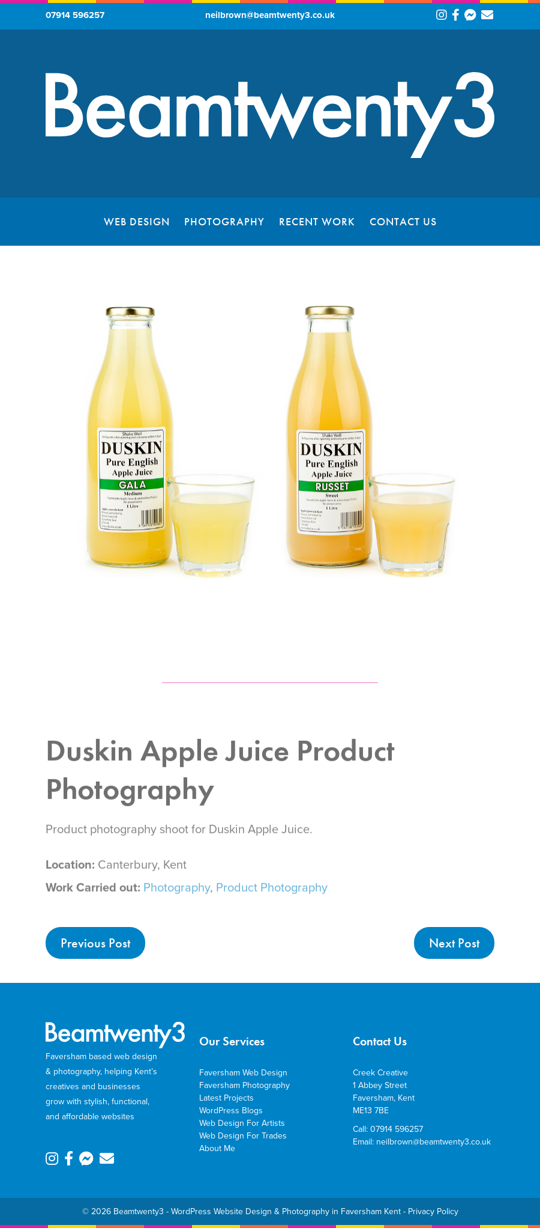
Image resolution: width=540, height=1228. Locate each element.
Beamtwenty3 (138, 1211)
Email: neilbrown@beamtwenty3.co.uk (422, 1141)
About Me (217, 1148)
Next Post (454, 943)
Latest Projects (226, 1098)
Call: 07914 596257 (388, 1129)
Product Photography (272, 899)
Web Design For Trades (243, 1135)
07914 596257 (75, 15)
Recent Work (317, 221)
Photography (224, 221)
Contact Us (403, 221)
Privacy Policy (433, 1211)
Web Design (137, 221)
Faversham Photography (244, 1085)
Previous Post (95, 943)
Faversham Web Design (243, 1072)
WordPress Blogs (231, 1110)
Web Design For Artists (242, 1123)
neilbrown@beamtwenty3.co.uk (270, 15)
